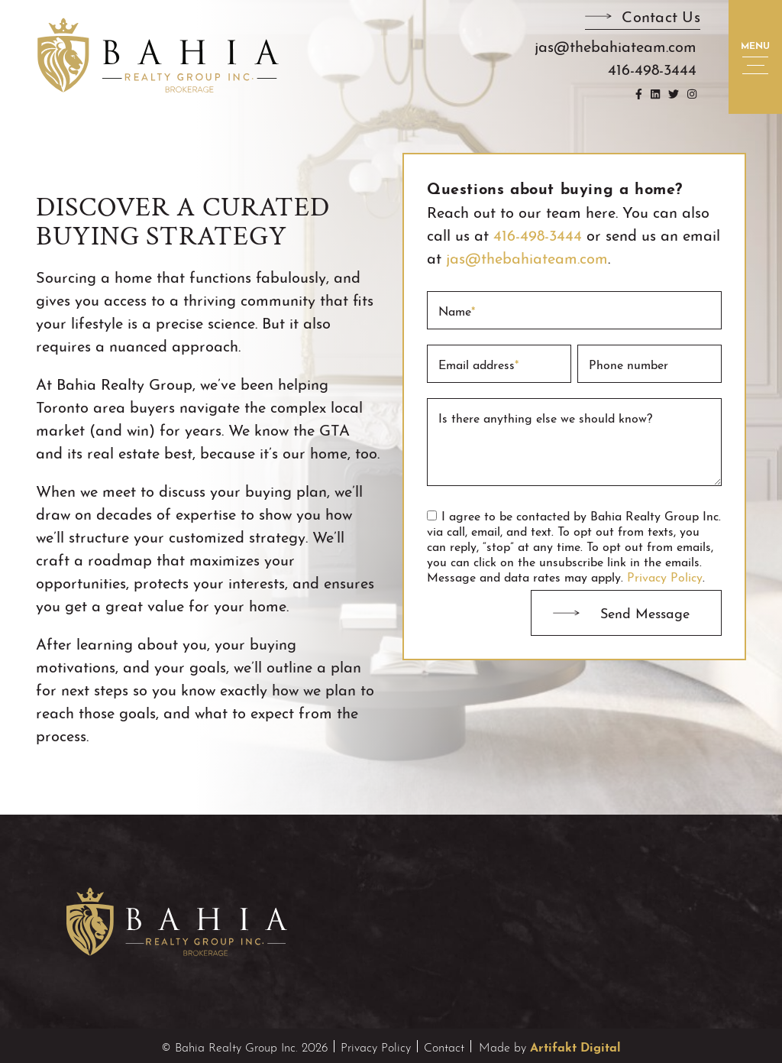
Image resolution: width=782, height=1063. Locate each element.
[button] (642, 19)
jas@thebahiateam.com (527, 256)
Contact (444, 1046)
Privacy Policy (665, 576)
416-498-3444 (537, 233)
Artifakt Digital (575, 1045)
